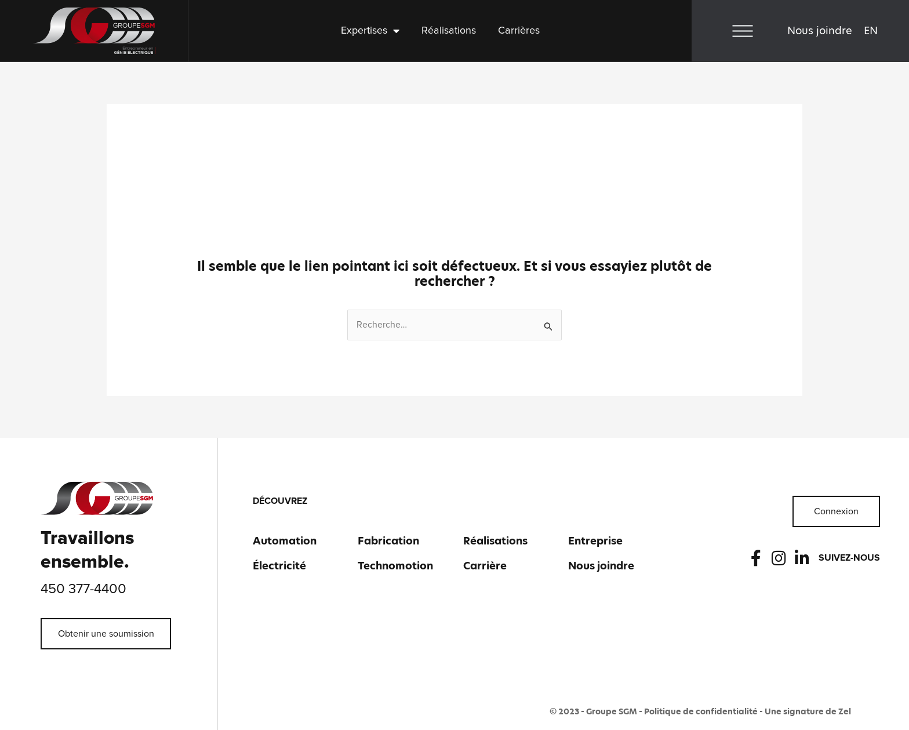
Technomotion (395, 565)
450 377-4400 (83, 589)
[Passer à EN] (871, 30)
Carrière (485, 565)
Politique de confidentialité (701, 711)
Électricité (279, 565)
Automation (285, 540)
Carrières (519, 31)
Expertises (370, 30)
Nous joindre (819, 30)
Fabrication (388, 540)
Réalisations (448, 31)
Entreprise (595, 540)
